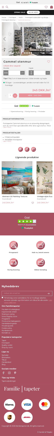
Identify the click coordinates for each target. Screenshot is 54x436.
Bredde (6, 68)
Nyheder (5, 355)
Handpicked (6, 362)
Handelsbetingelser (9, 323)
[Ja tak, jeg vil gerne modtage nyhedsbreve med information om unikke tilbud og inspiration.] (27, 293)
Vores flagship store (9, 316)
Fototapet (6, 343)
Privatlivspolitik (7, 326)
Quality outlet (7, 345)
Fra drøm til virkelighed (10, 309)
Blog (3, 365)
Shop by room (7, 347)
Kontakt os (6, 333)
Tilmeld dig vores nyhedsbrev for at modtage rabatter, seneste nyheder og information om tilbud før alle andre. (28, 300)
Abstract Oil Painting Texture (14, 196)
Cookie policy (7, 328)
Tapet (4, 340)
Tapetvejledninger (9, 381)
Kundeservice (7, 330)
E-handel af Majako (44, 432)
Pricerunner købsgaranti (11, 321)
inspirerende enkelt (9, 312)
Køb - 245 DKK (35, 95)
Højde (31, 68)
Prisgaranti (6, 319)
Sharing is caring (8, 314)
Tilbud (4, 360)
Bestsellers (6, 357)
